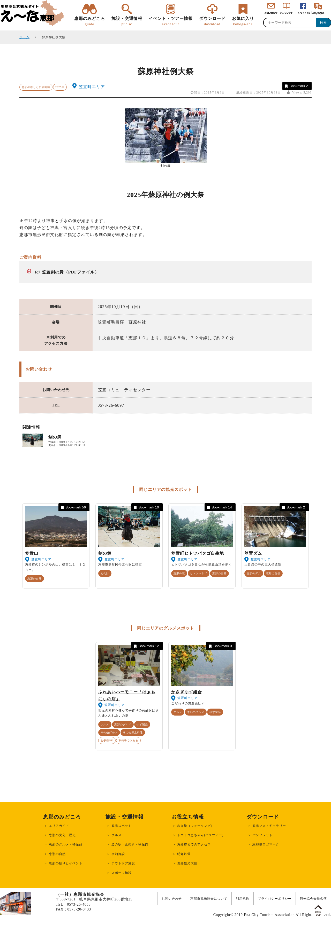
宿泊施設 (118, 854)
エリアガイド (59, 826)
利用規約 (242, 898)
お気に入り (243, 21)
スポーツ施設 (121, 873)
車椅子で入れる (128, 740)
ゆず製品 (142, 724)
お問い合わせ (172, 898)
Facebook (303, 13)
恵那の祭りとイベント (65, 863)
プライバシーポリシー (274, 898)
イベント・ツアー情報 (171, 21)
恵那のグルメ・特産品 (65, 844)
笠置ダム (253, 553)
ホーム (24, 37)
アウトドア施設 (123, 863)
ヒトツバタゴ (198, 573)
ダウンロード (212, 21)
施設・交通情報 (126, 21)
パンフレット (262, 835)
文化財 (105, 573)
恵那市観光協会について (208, 898)
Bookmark (296, 86)
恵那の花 (179, 573)
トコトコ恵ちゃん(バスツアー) (200, 835)
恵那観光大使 (187, 863)
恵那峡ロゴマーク (265, 844)
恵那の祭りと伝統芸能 (36, 87)
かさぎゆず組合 (186, 692)
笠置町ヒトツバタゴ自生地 (197, 553)
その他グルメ (109, 732)
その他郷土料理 (133, 732)
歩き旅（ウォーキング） (195, 826)
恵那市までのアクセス (194, 844)
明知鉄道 (184, 854)
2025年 (59, 87)
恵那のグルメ (122, 724)
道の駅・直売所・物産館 (129, 844)
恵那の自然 (34, 578)
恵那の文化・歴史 (62, 835)
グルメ (105, 724)
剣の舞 (55, 437)
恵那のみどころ (89, 21)
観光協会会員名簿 (313, 898)
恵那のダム (254, 573)
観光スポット (121, 826)
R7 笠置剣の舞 (49, 272)
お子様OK (107, 740)
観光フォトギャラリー (269, 826)
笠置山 (31, 553)
